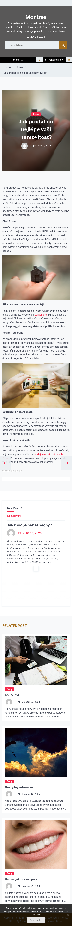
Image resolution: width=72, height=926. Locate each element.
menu (18, 59)
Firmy (36, 114)
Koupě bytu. (13, 694)
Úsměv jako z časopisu (21, 879)
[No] (68, 915)
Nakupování (14, 515)
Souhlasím (36, 920)
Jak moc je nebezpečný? (29, 524)
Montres (36, 17)
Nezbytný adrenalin (19, 787)
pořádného (40, 314)
